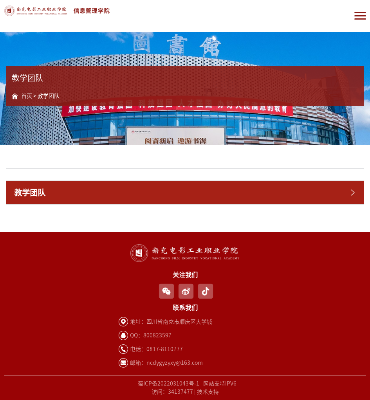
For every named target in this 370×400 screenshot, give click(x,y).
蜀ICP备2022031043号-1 (168, 383)
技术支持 (208, 392)
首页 (26, 96)
